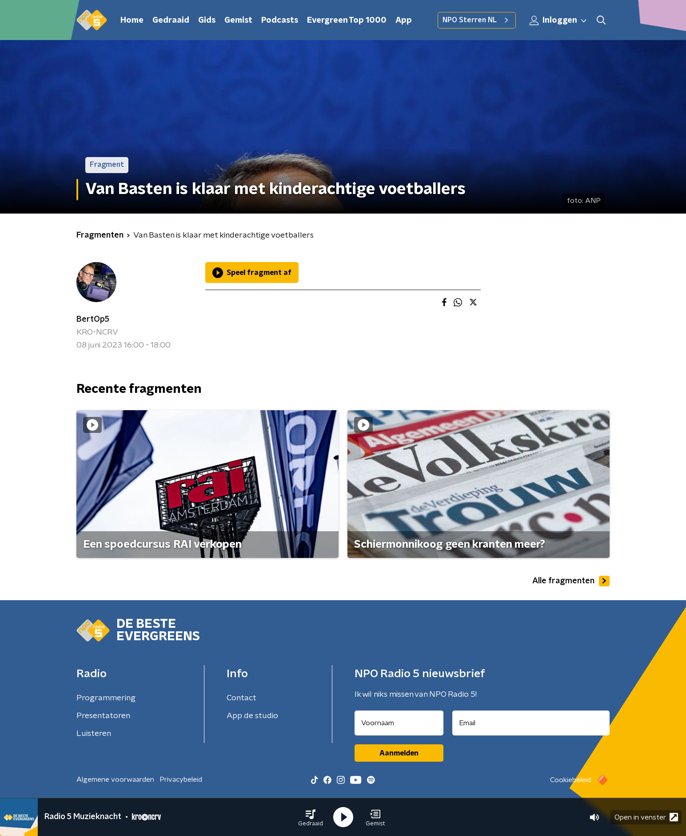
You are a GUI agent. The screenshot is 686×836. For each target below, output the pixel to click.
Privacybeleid (181, 779)
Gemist (238, 20)
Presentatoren (103, 716)
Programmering (106, 698)
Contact (241, 698)
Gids (206, 20)
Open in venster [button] (646, 817)
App (403, 20)
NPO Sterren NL (477, 20)
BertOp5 (92, 319)
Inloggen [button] (558, 20)
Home (132, 20)
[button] (310, 817)
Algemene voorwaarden (115, 779)
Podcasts (279, 20)
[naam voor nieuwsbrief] (399, 723)
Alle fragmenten (571, 581)
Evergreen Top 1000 (347, 20)
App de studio (252, 716)
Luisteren (93, 734)
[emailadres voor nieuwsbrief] (531, 723)
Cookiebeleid (570, 779)
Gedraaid (170, 20)
